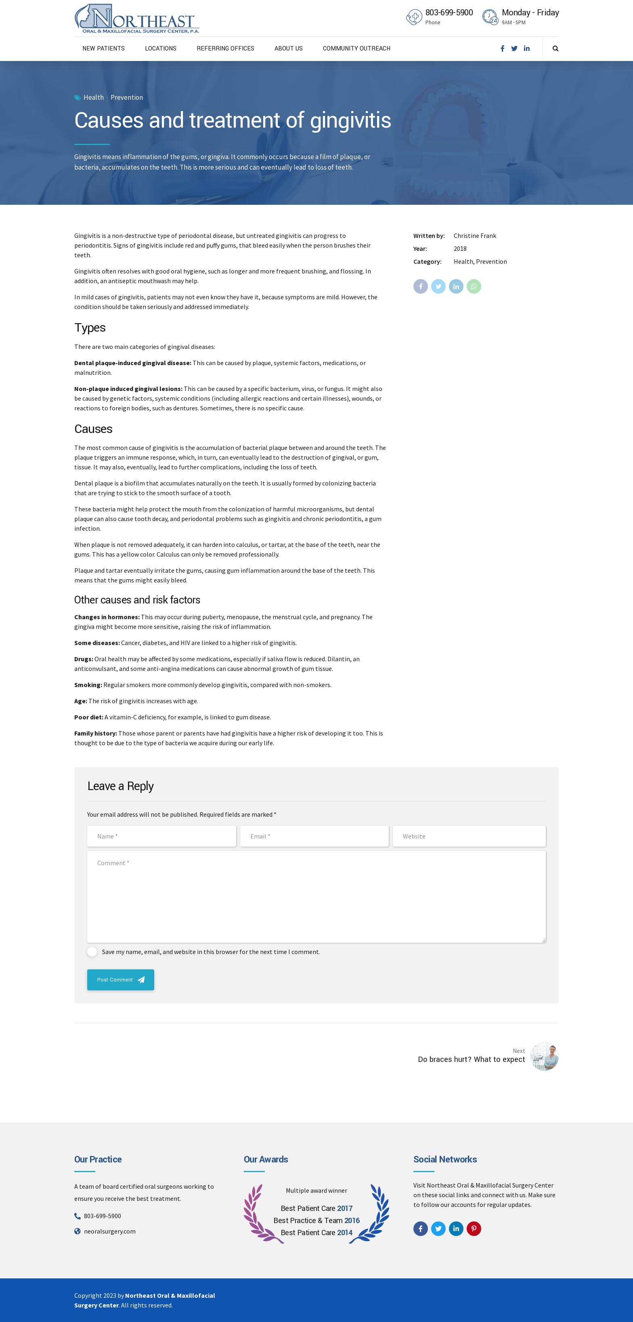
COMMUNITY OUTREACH (356, 48)
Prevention (127, 97)
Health (94, 97)
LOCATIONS (160, 48)
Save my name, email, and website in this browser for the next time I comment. (211, 952)
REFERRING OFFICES (225, 48)
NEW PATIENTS (103, 48)
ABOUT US (289, 48)
